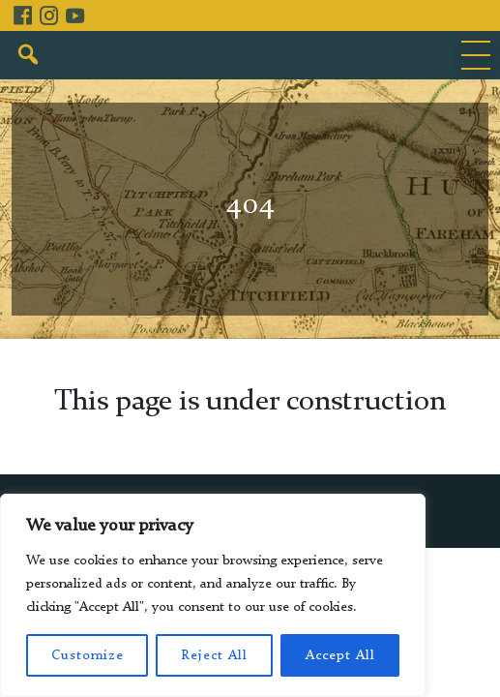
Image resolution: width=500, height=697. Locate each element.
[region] (213, 595)
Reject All (214, 655)
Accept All (340, 655)
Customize (87, 655)
